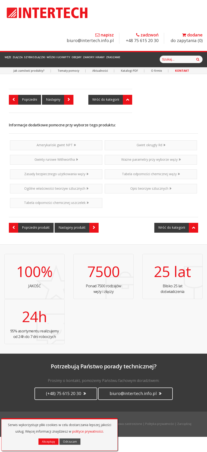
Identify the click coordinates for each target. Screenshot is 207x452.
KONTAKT (182, 86)
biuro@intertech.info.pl (90, 38)
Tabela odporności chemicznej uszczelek (56, 218)
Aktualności (100, 86)
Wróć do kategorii (112, 115)
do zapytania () (187, 38)
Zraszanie (156, 59)
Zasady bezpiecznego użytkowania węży (56, 189)
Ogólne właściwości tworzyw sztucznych (56, 203)
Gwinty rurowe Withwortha (56, 174)
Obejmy (106, 59)
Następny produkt (79, 243)
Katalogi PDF (129, 86)
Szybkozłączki (51, 59)
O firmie (156, 86)
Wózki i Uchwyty (81, 59)
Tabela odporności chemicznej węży (151, 189)
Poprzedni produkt (29, 243)
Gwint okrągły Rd (151, 160)
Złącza (28, 59)
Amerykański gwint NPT (56, 160)
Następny (59, 115)
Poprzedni (23, 115)
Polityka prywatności (159, 439)
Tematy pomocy (68, 86)
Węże (11, 59)
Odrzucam (70, 442)
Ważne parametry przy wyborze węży (151, 174)
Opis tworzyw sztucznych (150, 203)
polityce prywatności (87, 431)
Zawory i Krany (130, 59)
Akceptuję (48, 442)
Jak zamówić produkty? (29, 86)
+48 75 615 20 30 (142, 38)
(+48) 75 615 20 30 (66, 408)
